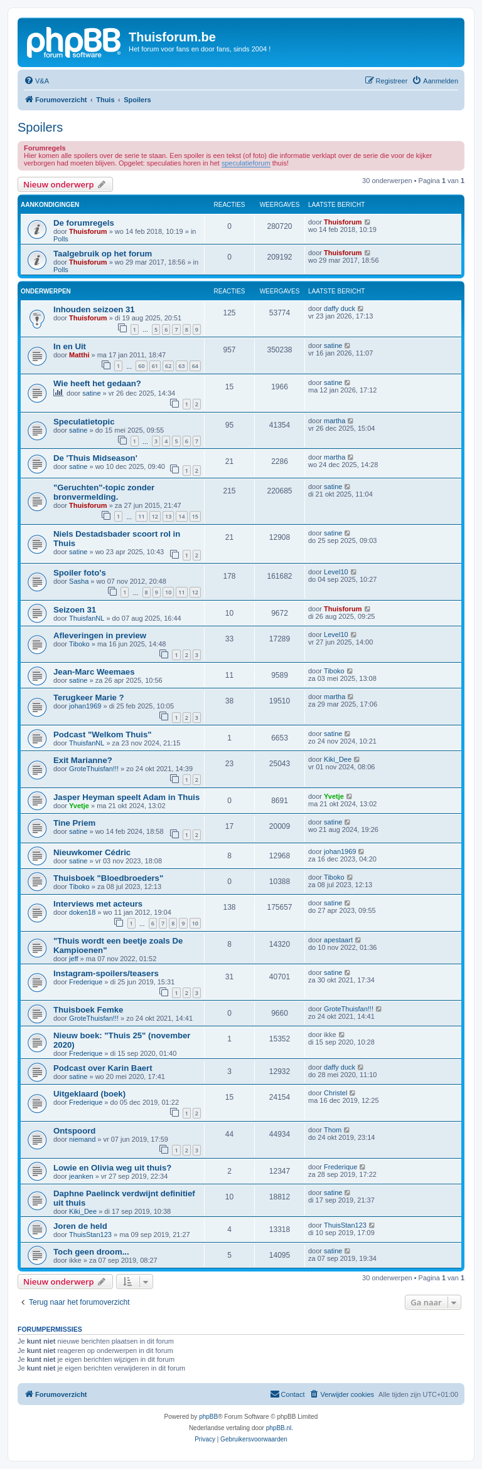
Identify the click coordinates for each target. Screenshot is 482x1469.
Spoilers (40, 127)
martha (334, 420)
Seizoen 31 (74, 609)
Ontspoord (74, 1130)
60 (141, 366)
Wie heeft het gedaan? (97, 383)
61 (155, 366)
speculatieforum (246, 163)
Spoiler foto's (79, 572)
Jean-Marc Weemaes (94, 672)
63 (181, 366)
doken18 (82, 912)
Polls (60, 239)
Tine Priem (74, 823)
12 (155, 516)
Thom (332, 1130)
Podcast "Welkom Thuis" (102, 734)
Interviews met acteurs (97, 903)
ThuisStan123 (90, 1234)
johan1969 (85, 706)
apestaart (338, 940)
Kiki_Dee (337, 759)
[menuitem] (36, 80)
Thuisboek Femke (88, 1009)
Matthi (79, 355)
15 (195, 516)
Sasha (78, 581)
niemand (82, 1139)
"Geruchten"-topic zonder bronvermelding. (103, 492)
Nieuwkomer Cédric (92, 852)
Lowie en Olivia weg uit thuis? (112, 1167)
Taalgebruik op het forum (102, 253)
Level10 (336, 572)
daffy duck (339, 308)
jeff (73, 958)
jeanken (81, 1176)
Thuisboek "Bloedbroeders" (108, 878)
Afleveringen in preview (99, 635)
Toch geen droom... (91, 1251)
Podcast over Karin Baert (103, 1068)
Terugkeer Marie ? (88, 697)
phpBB (208, 1416)
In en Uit (69, 346)
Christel (335, 1093)
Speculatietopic (83, 421)
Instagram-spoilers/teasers (106, 973)
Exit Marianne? (82, 760)
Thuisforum (88, 231)
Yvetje (79, 805)
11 (141, 516)
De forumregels (83, 223)
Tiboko (79, 644)
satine (333, 345)
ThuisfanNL (86, 618)
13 (168, 516)
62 (168, 366)
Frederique (85, 982)
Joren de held (80, 1226)
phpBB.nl (279, 1427)
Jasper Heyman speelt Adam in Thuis (126, 797)
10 (168, 592)
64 (195, 366)
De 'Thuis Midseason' (95, 458)
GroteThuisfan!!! (94, 768)
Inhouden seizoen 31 (94, 309)
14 (181, 516)
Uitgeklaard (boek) (89, 1093)
